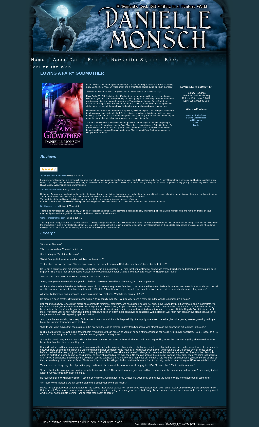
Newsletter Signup (134, 59)
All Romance (196, 120)
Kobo (196, 123)
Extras (96, 59)
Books (172, 59)
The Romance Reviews (51, 189)
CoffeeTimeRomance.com (52, 218)
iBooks (196, 125)
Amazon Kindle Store (196, 115)
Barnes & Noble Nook (196, 118)
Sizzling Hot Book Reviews (53, 175)
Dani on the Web (50, 67)
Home (38, 59)
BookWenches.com (49, 206)
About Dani (67, 59)
